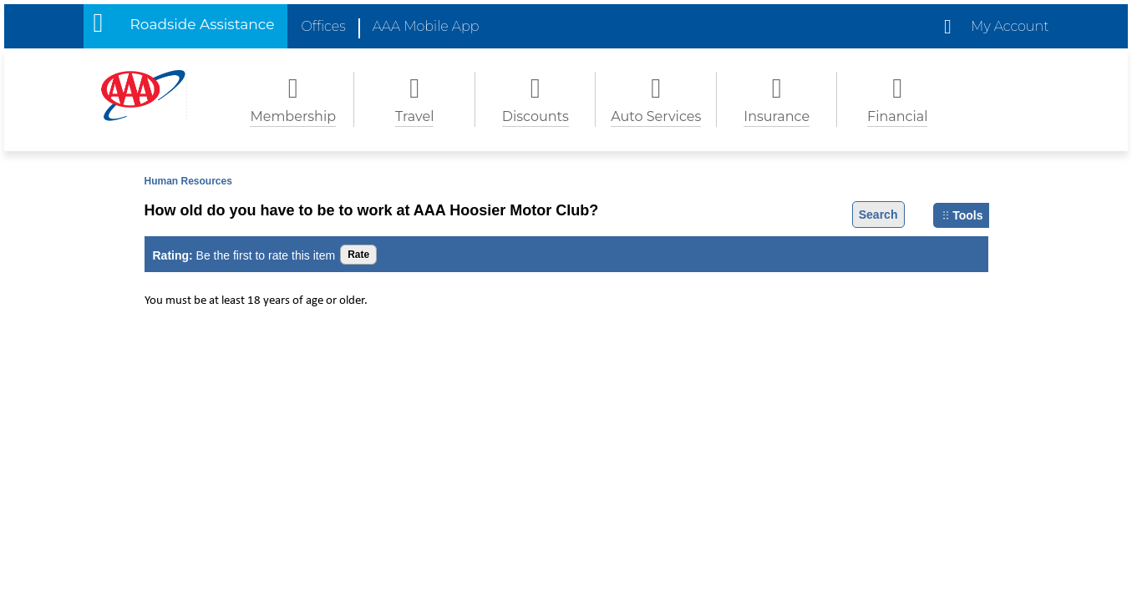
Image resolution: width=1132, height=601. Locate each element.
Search (878, 214)
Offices (323, 26)
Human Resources (188, 181)
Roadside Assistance (202, 24)
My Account (1009, 26)
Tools (962, 215)
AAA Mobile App (426, 26)
